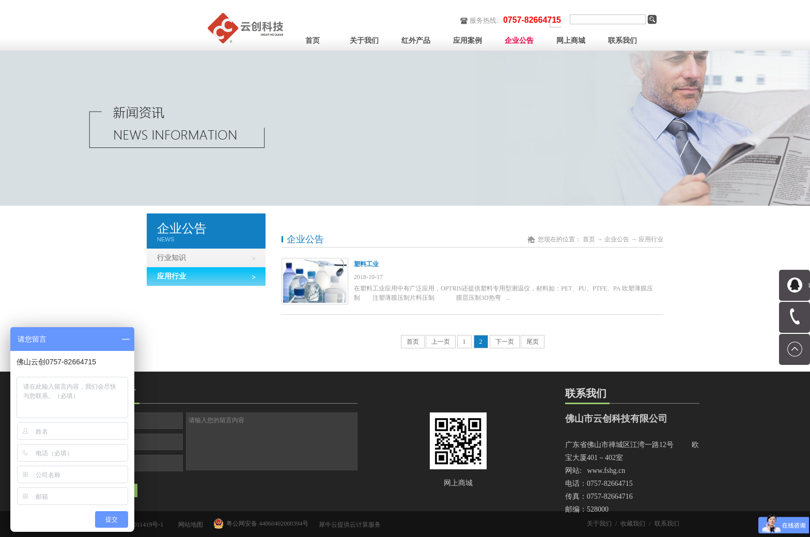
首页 (312, 40)
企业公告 (616, 239)
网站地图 (189, 524)
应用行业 (650, 239)
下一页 (504, 341)
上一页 (440, 341)
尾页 (532, 341)
